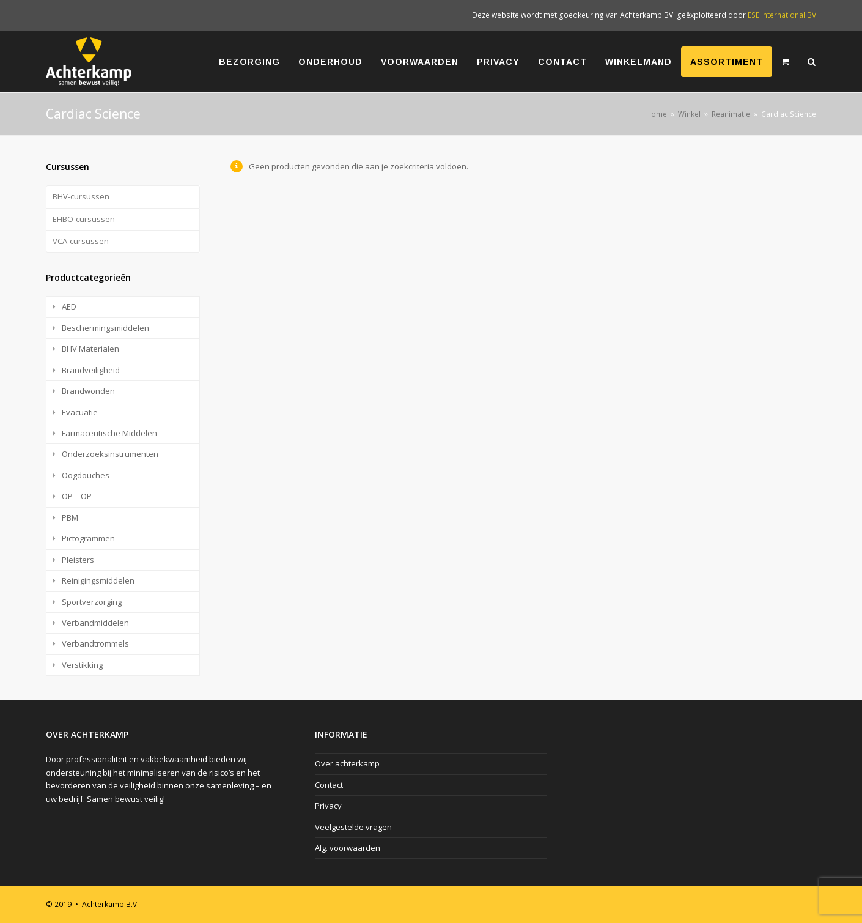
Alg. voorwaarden (347, 847)
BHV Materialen (90, 348)
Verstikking (82, 664)
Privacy (328, 805)
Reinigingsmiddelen (98, 580)
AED (69, 306)
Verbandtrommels (95, 643)
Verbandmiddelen (95, 622)
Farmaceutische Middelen (109, 433)
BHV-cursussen (81, 196)
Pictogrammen (88, 538)
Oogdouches (85, 475)
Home (656, 114)
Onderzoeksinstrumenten (110, 453)
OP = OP (77, 496)
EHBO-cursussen (84, 218)
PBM (70, 517)
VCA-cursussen (81, 241)
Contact (329, 784)
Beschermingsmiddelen (105, 327)
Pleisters (78, 559)
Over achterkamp (347, 763)
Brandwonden (88, 390)
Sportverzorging (92, 601)
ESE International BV (782, 15)
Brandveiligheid (91, 370)
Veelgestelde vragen (353, 826)
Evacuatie (80, 412)
